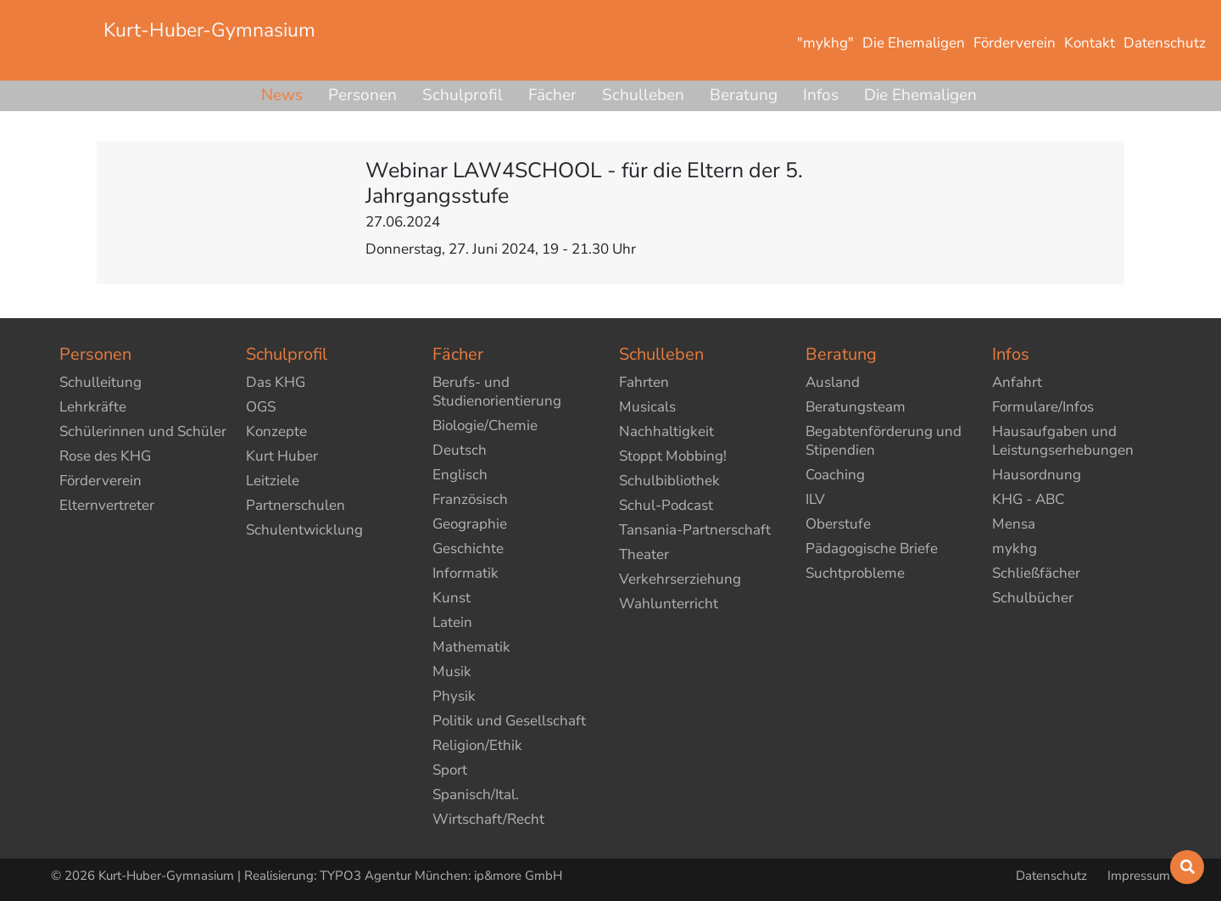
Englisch (460, 474)
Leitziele (272, 480)
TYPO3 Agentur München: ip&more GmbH (441, 875)
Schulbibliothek (669, 480)
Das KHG (275, 382)
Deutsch (459, 450)
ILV (815, 499)
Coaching (835, 474)
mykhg (1014, 548)
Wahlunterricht (668, 603)
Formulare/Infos (1043, 407)
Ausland (833, 382)
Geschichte (468, 548)
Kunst (451, 597)
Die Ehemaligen (920, 95)
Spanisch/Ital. (475, 794)
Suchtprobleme (855, 573)
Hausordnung (1036, 474)
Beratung (744, 95)
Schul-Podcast (666, 505)
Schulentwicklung (304, 530)
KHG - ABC (1028, 499)
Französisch (470, 499)
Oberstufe (838, 524)
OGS (261, 407)
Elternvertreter (106, 505)
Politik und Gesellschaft (509, 720)
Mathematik (471, 647)
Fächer (552, 95)
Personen (362, 95)
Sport (449, 770)
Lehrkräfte (92, 407)
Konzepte (276, 431)
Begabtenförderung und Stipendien (884, 441)
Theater (644, 554)
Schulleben (643, 95)
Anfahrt (1017, 382)
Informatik (465, 573)
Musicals (647, 407)
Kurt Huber (282, 456)
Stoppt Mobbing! (673, 456)
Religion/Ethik (477, 745)
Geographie (469, 524)
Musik (451, 671)
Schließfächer (1036, 573)
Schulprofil (462, 95)
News (282, 95)
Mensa (1013, 524)
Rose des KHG (105, 456)
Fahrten (644, 382)
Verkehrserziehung (680, 579)
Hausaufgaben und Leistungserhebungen (1063, 441)
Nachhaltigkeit (666, 431)
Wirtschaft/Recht (488, 819)
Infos (821, 95)
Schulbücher (1032, 597)
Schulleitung (100, 382)
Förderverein (100, 480)
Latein (452, 622)
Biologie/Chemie (485, 425)
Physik (454, 696)
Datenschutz (1053, 875)
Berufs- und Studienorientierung (496, 391)
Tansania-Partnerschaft (695, 530)
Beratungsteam (856, 407)
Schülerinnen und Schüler (142, 431)
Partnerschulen (295, 505)
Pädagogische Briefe (872, 548)
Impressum (1138, 875)
